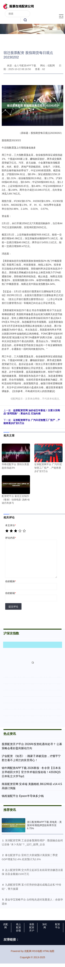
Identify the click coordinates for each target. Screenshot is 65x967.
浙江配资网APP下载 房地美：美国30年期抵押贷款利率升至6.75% (44, 825)
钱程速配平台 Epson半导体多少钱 (23, 795)
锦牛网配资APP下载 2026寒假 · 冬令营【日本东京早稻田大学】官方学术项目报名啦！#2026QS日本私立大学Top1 (31, 772)
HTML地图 (48, 951)
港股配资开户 (31, 927)
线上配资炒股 (18, 927)
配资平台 (57, 926)
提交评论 (13, 606)
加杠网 (44, 926)
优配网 (5, 926)
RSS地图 (37, 951)
